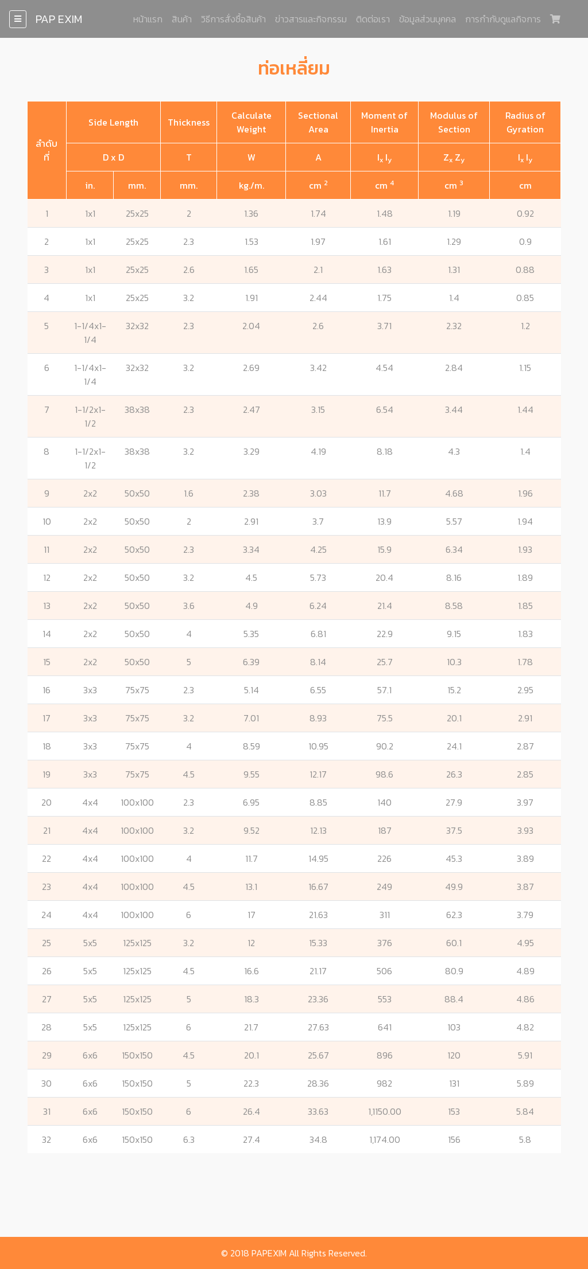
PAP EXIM (59, 19)
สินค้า (182, 19)
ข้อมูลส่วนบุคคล (427, 19)
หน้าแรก (148, 19)
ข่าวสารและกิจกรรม (311, 19)
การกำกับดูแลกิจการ (503, 19)
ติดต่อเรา (373, 19)
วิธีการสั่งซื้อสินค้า (233, 19)
